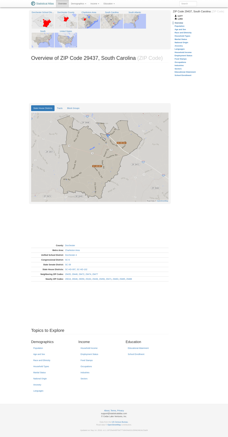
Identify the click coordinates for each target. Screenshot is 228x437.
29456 (102, 279)
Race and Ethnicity (41, 360)
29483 (115, 279)
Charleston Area (72, 250)
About (106, 410)
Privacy (120, 410)
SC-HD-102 (82, 269)
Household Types (41, 366)
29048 (75, 279)
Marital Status (39, 372)
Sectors (84, 378)
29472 (81, 274)
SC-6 (67, 260)
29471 (109, 279)
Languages (38, 391)
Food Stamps (87, 360)
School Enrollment (136, 354)
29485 (122, 279)
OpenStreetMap (114, 425)
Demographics (78, 3)
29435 (68, 274)
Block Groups (73, 108)
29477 (95, 274)
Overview (62, 3)
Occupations (86, 366)
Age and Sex (39, 354)
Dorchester (70, 245)
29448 (75, 274)
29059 (81, 279)
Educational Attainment (138, 348)
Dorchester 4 (71, 255)
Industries (85, 372)
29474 (88, 274)
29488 (129, 279)
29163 (88, 279)
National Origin (40, 378)
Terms (113, 410)
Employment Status (89, 354)
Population (38, 348)
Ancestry (37, 385)
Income (95, 3)
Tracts (60, 108)
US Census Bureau (120, 422)
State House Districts (42, 108)
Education (109, 3)
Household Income (89, 348)
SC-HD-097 (70, 269)
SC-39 (68, 264)
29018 (68, 279)
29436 (95, 279)
